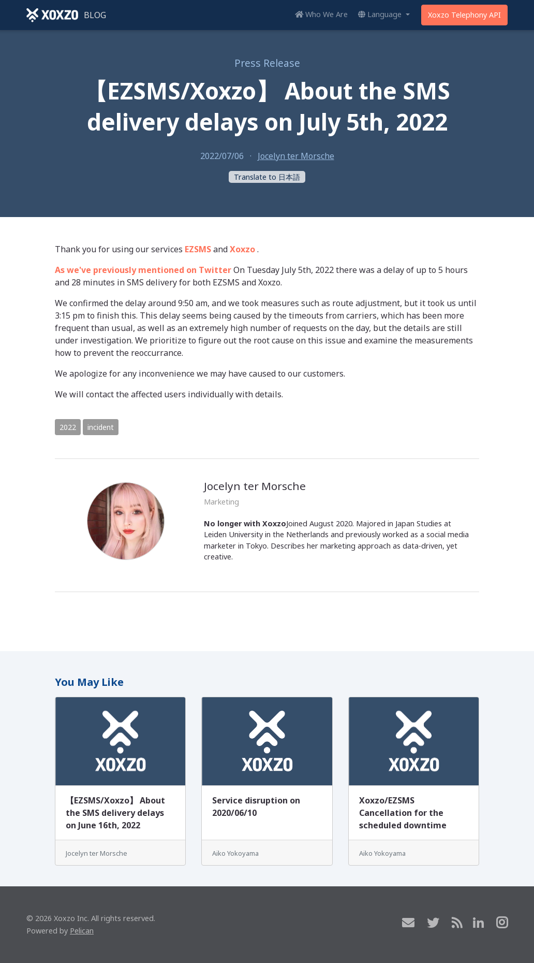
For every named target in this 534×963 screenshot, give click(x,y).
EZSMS (198, 249)
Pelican (82, 931)
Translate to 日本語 (267, 177)
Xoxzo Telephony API (464, 15)
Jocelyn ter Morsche (296, 156)
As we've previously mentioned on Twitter (143, 270)
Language (381, 14)
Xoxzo (242, 249)
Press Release (267, 63)
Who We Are (321, 14)
